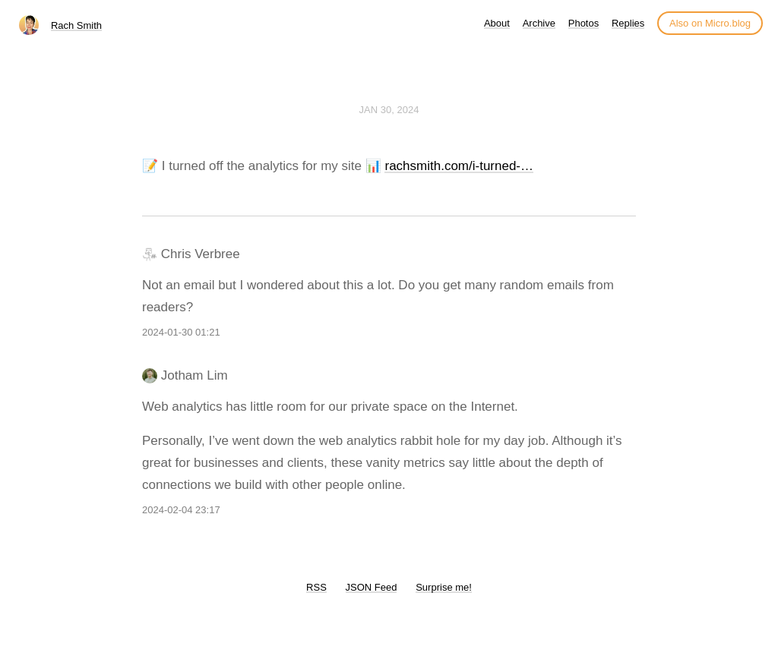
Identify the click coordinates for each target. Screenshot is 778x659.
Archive (539, 23)
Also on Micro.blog (710, 23)
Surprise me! (444, 587)
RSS (316, 587)
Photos (583, 23)
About (497, 23)
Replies (628, 23)
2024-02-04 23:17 (181, 510)
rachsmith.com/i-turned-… (458, 166)
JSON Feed (371, 587)
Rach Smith (76, 25)
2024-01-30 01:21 (181, 332)
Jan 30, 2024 (389, 109)
